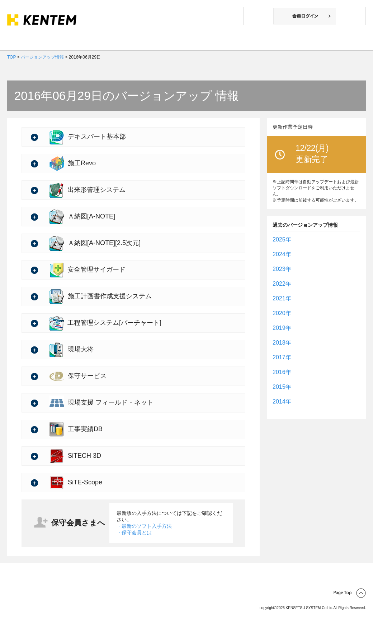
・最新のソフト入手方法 (144, 526)
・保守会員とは (134, 532)
